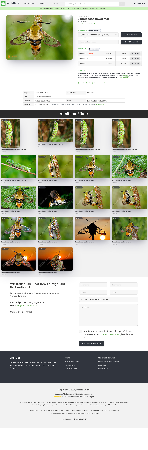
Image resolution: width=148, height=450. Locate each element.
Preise (67, 358)
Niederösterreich (92, 100)
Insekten (37, 100)
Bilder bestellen (72, 361)
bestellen (135, 53)
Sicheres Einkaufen (99, 83)
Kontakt (81, 83)
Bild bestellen (131, 35)
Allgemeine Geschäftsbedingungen (105, 410)
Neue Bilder (70, 365)
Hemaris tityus (84, 16)
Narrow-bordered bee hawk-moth (84, 104)
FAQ (88, 83)
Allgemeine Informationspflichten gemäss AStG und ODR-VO (74, 413)
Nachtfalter (52, 104)
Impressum (34, 410)
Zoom (67, 18)
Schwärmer (60, 104)
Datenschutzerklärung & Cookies (55, 410)
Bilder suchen (71, 369)
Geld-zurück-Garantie (108, 361)
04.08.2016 (90, 93)
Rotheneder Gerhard (88, 24)
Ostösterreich (102, 100)
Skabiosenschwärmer (93, 19)
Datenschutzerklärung (110, 334)
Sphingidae (69, 104)
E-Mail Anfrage (124, 78)
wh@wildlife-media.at (27, 305)
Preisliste (126, 76)
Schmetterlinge (45, 100)
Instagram (103, 369)
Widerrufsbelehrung (80, 410)
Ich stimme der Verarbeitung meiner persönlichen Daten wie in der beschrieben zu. (108, 334)
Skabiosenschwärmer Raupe (13, 150)
